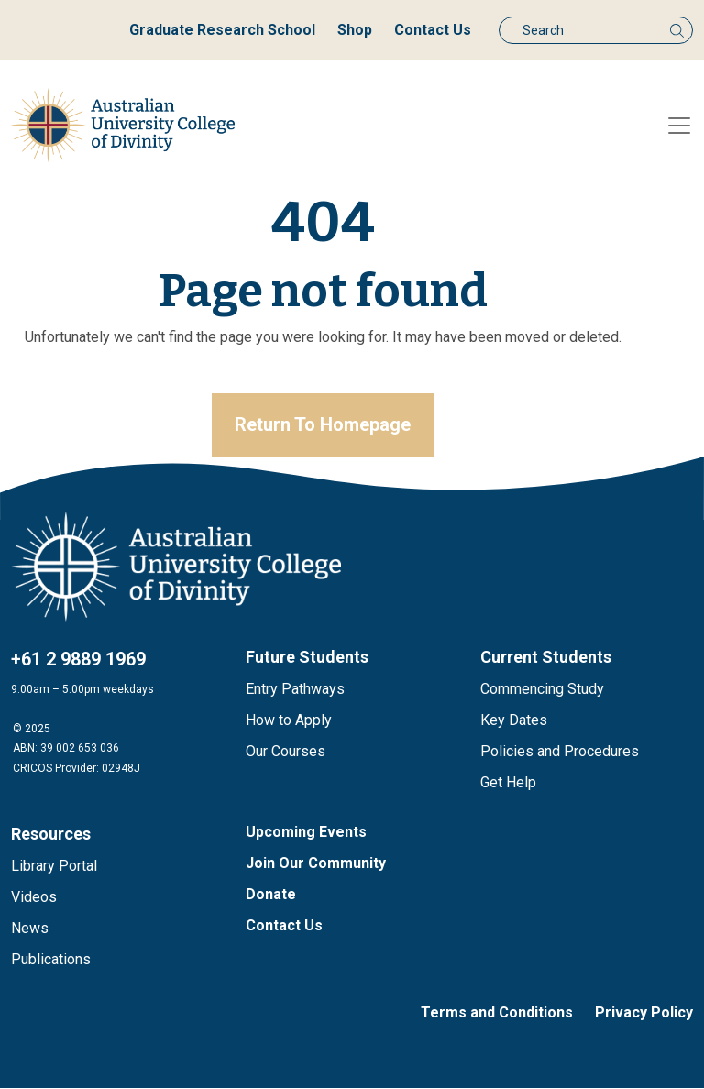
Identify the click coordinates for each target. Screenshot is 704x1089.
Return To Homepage (323, 425)
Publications (51, 960)
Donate (271, 895)
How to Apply (289, 721)
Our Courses (285, 752)
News (30, 929)
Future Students (307, 657)
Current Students (545, 657)
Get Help (508, 783)
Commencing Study (542, 689)
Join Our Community (316, 864)
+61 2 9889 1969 (78, 660)
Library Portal (54, 866)
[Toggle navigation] (679, 125)
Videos (34, 898)
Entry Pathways (295, 689)
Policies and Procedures (559, 752)
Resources (51, 834)
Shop (354, 29)
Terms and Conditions (497, 1013)
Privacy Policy (644, 1013)
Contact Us (432, 29)
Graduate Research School (222, 29)
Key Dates (513, 721)
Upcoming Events (306, 833)
